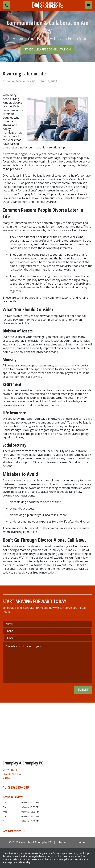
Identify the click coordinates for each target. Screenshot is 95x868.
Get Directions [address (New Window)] (14, 831)
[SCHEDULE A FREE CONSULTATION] (47, 49)
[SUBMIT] (83, 690)
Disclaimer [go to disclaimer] (79, 842)
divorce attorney (13, 405)
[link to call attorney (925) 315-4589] (6, 5)
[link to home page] (47, 5)
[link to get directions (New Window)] (47, 775)
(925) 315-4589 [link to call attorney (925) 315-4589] (16, 787)
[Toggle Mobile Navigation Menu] (88, 5)
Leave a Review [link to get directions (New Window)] (15, 797)
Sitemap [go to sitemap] (62, 842)
